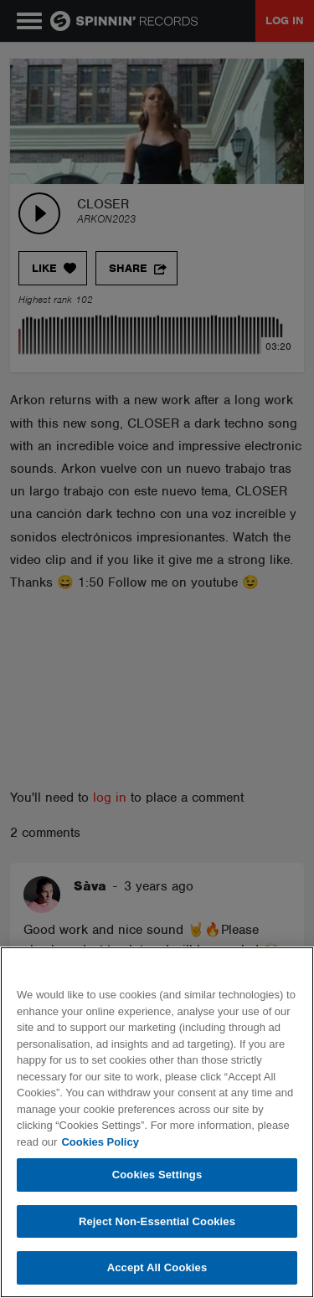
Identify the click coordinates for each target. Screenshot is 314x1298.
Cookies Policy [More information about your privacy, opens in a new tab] (99, 1142)
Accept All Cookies (157, 1267)
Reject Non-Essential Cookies (157, 1221)
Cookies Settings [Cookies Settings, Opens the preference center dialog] (157, 1174)
